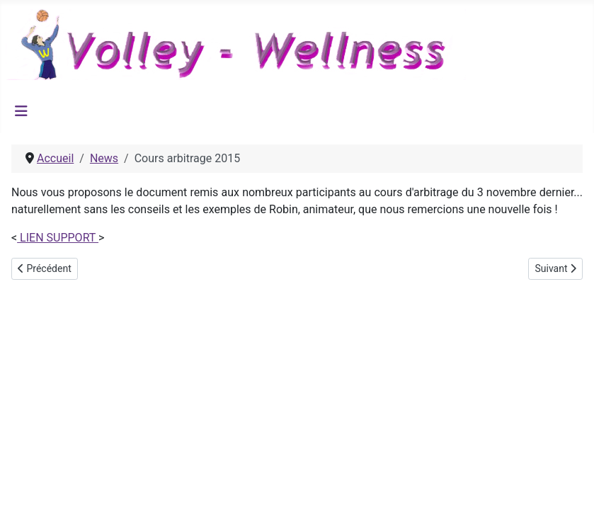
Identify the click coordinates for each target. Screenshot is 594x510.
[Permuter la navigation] (21, 111)
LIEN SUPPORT (57, 237)
